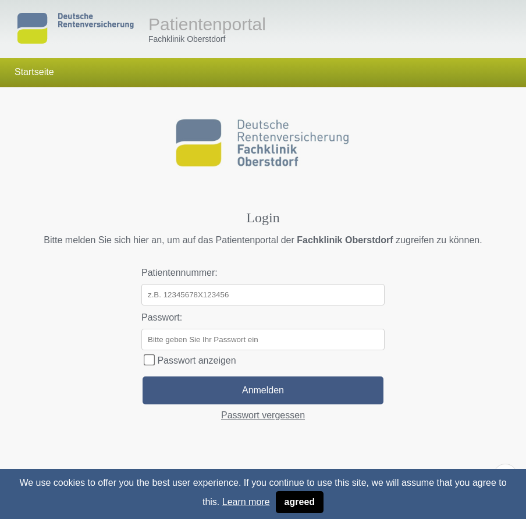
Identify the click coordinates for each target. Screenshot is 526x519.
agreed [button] (300, 502)
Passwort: (161, 317)
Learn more (246, 502)
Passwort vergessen (263, 415)
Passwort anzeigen (190, 360)
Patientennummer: (179, 273)
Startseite (34, 72)
